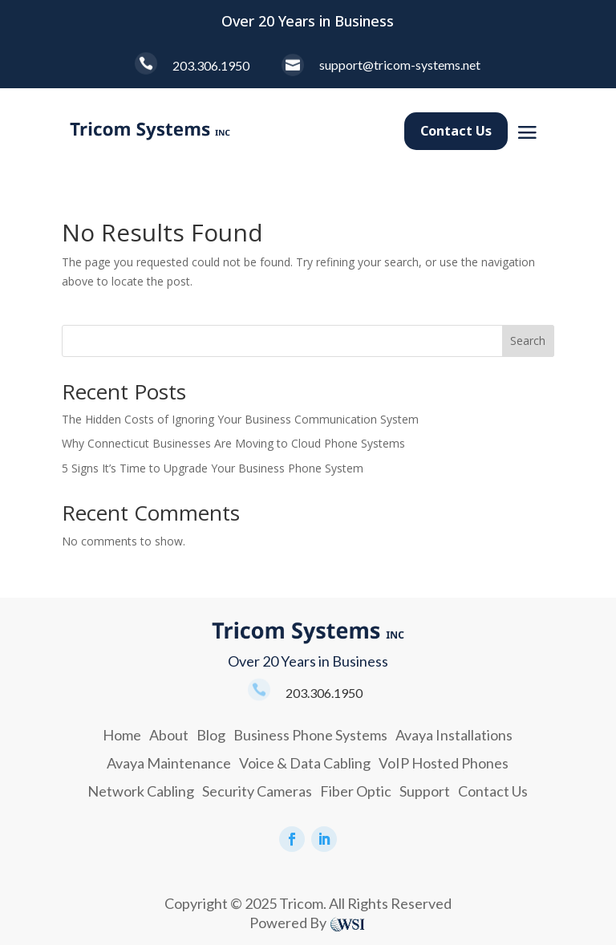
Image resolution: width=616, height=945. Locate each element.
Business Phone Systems (310, 735)
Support (424, 791)
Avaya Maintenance (169, 763)
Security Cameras (257, 791)
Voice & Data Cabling (305, 763)
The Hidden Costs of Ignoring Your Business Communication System (240, 419)
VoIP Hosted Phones (444, 763)
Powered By (287, 922)
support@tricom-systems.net (399, 64)
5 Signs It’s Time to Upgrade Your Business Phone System (212, 468)
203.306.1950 (210, 65)
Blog (211, 735)
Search (527, 340)
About (168, 735)
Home (122, 735)
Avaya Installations (454, 735)
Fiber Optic (355, 791)
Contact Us (456, 131)
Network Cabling (140, 791)
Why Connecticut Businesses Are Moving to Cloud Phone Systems (233, 443)
